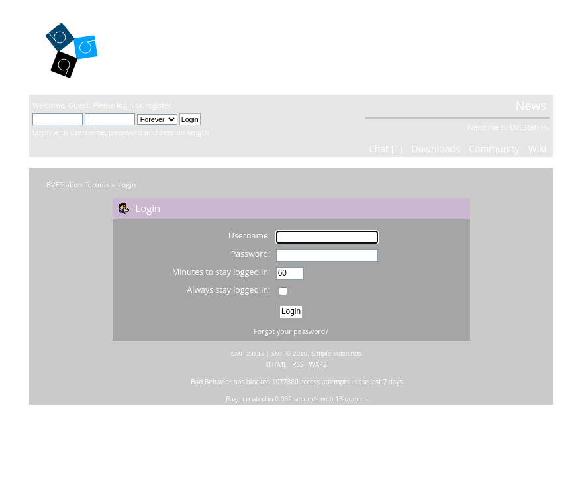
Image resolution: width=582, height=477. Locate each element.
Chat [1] (386, 148)
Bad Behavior (211, 381)
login (125, 105)
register (158, 105)
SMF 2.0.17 (247, 353)
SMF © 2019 (288, 353)
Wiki (537, 148)
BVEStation (174, 46)
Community (494, 148)
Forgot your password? (291, 331)
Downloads (436, 148)
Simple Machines (336, 353)
